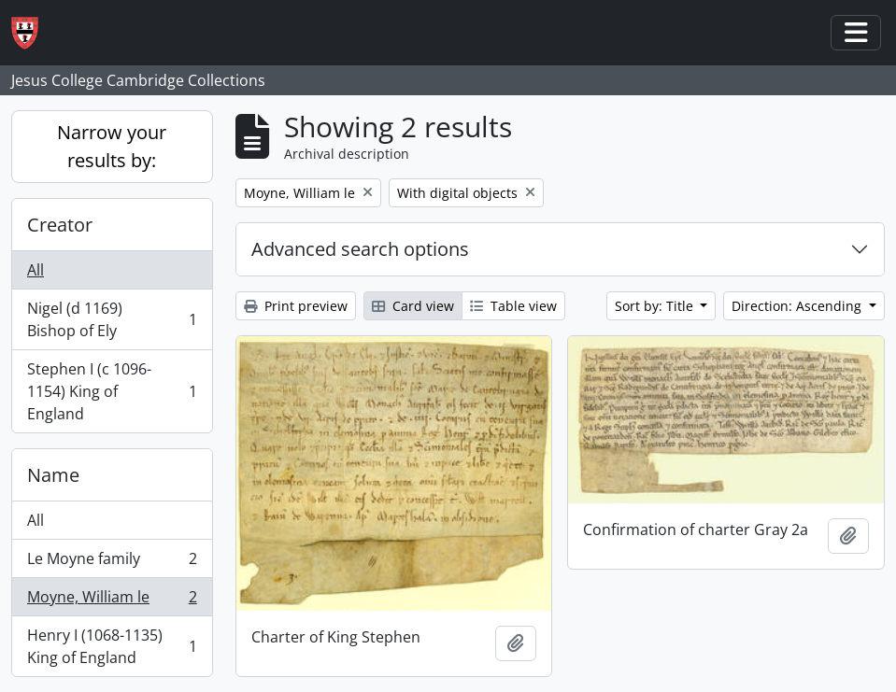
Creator (59, 224)
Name (53, 474)
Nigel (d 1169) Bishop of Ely (111, 319)
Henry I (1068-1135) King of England (111, 646)
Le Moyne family (111, 562)
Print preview (296, 306)
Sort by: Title (656, 306)
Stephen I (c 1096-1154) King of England (111, 391)
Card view (413, 306)
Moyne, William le (111, 601)
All (35, 270)
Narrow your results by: (111, 146)
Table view (513, 306)
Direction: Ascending (798, 306)
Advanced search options (360, 248)
